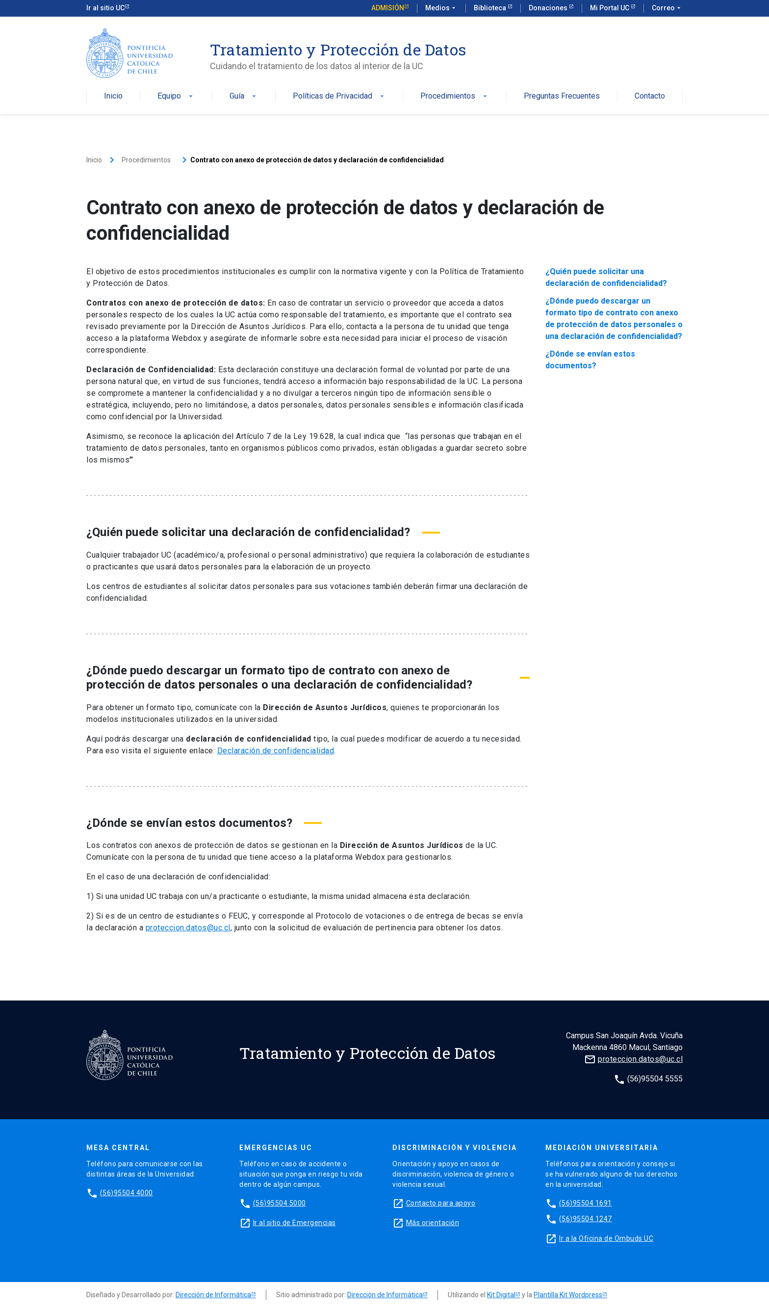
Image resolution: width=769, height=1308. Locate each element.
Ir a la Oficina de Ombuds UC (606, 1238)
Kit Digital (501, 1295)
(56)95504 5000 (279, 1203)
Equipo (176, 96)
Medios (441, 8)
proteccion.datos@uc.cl (188, 927)
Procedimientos (454, 96)
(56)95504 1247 (585, 1218)
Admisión (387, 8)
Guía (244, 96)
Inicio (113, 96)
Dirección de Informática (213, 1295)
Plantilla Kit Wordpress (568, 1295)
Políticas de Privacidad (339, 96)
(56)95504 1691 (585, 1203)
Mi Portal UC (610, 8)
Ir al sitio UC (105, 8)
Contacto (650, 96)
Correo (667, 8)
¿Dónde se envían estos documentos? (590, 359)
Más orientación (433, 1223)
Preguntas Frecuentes (562, 96)
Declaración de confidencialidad (275, 750)
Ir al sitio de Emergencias (294, 1223)
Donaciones (549, 8)
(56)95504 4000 (126, 1193)
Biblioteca (491, 8)
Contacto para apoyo (441, 1203)
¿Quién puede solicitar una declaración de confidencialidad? (606, 277)
